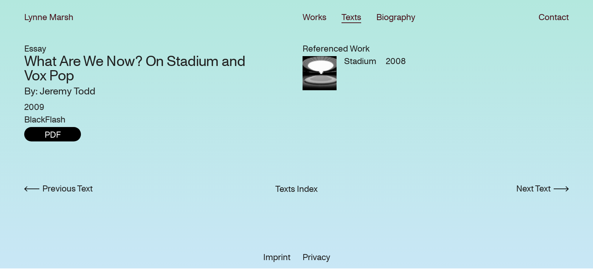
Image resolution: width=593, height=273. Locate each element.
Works (314, 17)
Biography (395, 17)
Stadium (360, 61)
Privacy (316, 257)
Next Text (533, 189)
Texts (351, 17)
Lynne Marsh (48, 17)
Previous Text (67, 189)
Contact (554, 17)
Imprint (276, 257)
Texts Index (296, 189)
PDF (53, 135)
